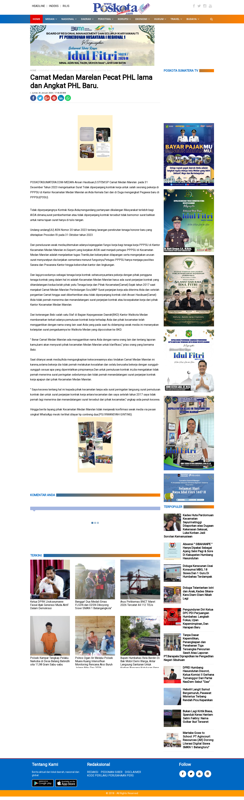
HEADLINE (38, 7)
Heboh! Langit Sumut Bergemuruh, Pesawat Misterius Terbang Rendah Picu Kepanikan (198, 698)
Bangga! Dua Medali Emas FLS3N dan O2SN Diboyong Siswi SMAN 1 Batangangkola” (93, 608)
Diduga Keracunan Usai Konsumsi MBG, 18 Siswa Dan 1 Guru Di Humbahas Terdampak (198, 575)
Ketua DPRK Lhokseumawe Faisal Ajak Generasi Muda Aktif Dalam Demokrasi (49, 608)
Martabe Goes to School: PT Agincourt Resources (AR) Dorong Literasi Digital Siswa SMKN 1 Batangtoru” (198, 743)
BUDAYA (191, 22)
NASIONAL (67, 22)
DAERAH (86, 22)
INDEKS (54, 7)
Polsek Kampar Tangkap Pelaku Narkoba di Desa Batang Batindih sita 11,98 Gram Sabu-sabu (50, 665)
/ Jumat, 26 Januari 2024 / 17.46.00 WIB (48, 96)
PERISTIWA (104, 22)
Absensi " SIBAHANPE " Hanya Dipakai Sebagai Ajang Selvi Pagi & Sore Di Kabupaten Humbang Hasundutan (198, 554)
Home (36, 22)
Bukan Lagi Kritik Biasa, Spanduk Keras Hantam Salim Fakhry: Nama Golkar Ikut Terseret (198, 720)
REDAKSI (92, 775)
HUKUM (159, 22)
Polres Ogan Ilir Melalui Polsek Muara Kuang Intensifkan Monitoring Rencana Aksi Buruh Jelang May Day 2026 (94, 666)
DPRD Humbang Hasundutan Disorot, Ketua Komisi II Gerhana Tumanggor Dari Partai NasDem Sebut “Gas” (198, 678)
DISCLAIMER (133, 775)
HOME (33, 74)
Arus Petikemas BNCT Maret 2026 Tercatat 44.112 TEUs (137, 606)
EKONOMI (141, 22)
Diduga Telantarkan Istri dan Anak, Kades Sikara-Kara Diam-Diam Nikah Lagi (198, 596)
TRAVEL (174, 22)
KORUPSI (123, 22)
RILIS (66, 7)
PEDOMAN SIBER (111, 775)
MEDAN (49, 22)
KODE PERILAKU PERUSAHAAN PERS (110, 779)
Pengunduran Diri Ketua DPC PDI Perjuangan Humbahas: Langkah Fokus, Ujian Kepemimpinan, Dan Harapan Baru (198, 622)
